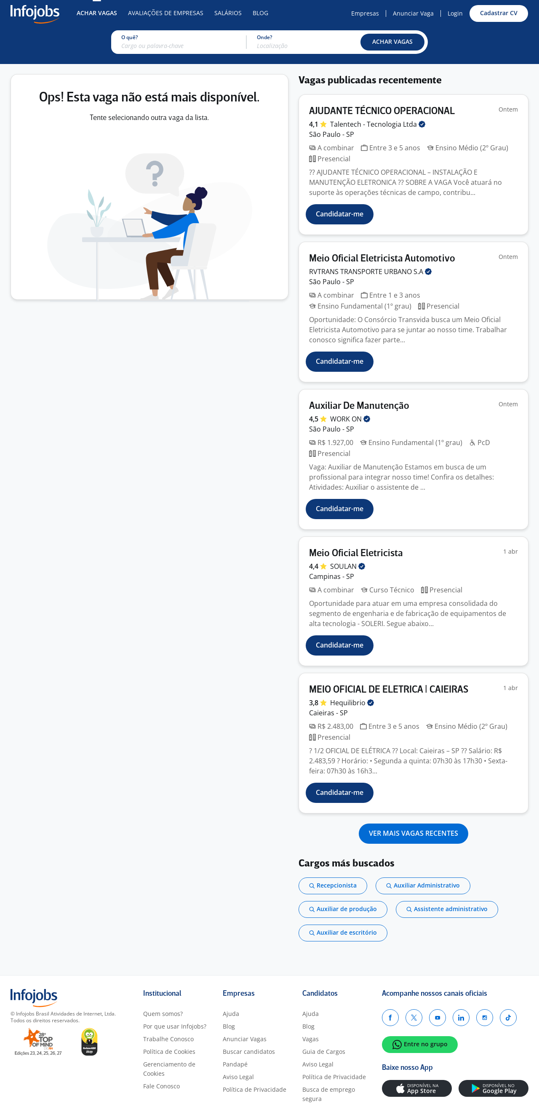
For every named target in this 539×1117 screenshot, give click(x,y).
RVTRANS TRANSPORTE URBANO (370, 271)
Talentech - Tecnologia (377, 124)
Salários (228, 13)
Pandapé (235, 1064)
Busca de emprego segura (328, 1094)
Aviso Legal (238, 1077)
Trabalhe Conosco (168, 1039)
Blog (260, 13)
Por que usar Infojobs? (174, 1026)
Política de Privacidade (254, 1089)
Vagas (310, 1039)
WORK (350, 419)
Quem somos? (163, 1014)
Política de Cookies (169, 1052)
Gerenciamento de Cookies (169, 1068)
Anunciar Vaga (413, 13)
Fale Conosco (161, 1086)
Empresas (365, 13)
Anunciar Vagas (245, 1039)
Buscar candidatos (249, 1052)
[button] (392, 42)
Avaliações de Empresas (165, 13)
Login (455, 13)
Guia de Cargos (323, 1052)
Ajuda (231, 1014)
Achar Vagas (97, 13)
